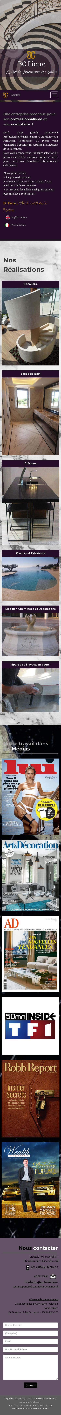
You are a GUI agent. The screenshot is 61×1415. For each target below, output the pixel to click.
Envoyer (30, 1385)
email (45, 1275)
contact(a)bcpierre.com (41, 1282)
